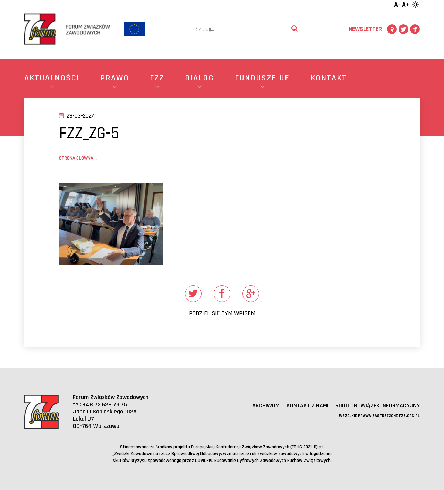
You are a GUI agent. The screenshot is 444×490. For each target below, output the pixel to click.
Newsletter (365, 29)
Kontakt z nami (307, 406)
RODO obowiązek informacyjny (377, 406)
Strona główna (76, 158)
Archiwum (266, 406)
